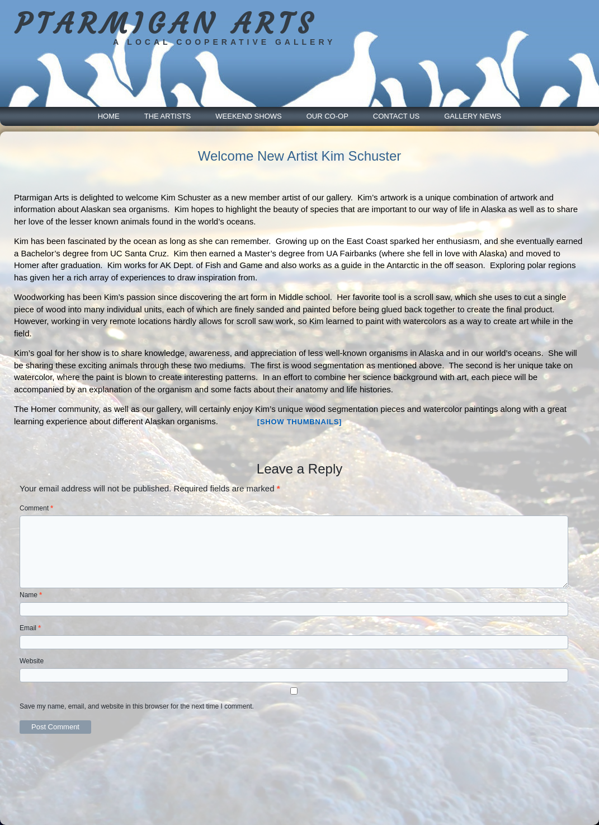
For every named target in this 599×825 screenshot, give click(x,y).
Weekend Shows (248, 116)
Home (109, 116)
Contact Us (396, 116)
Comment (36, 508)
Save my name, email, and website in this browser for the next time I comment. (137, 706)
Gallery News (472, 116)
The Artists (167, 116)
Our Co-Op (327, 116)
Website (32, 661)
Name (31, 595)
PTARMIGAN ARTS (166, 23)
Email (30, 628)
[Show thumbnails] (299, 422)
